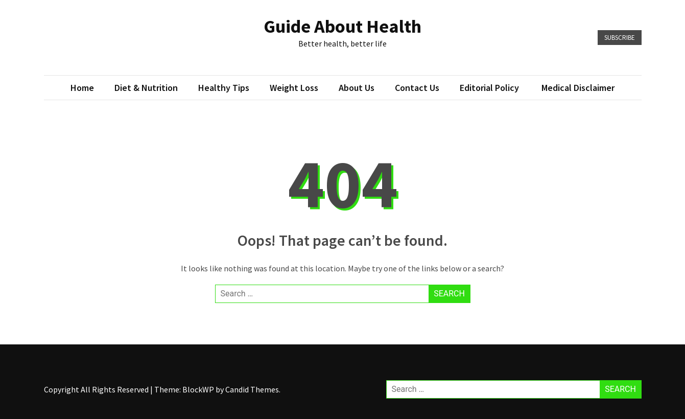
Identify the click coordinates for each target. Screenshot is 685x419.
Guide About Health (342, 26)
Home (82, 88)
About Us (356, 88)
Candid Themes (252, 389)
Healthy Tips (223, 88)
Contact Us (417, 88)
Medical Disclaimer (578, 88)
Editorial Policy (490, 88)
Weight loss (294, 88)
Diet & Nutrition (146, 88)
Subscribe (619, 37)
